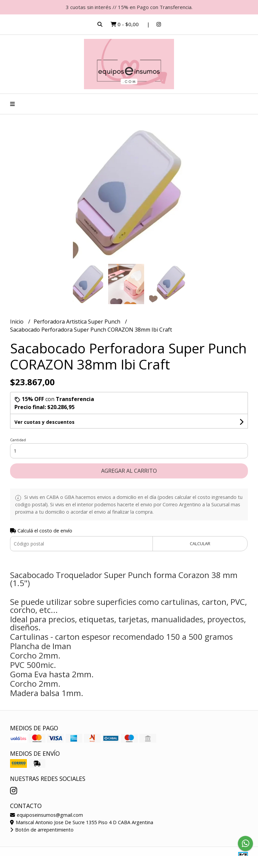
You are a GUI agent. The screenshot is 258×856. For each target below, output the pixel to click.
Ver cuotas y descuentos (44, 422)
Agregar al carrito (129, 470)
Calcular (200, 543)
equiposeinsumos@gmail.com (46, 815)
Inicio (17, 321)
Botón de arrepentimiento (42, 829)
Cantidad (18, 439)
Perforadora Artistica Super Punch (78, 321)
